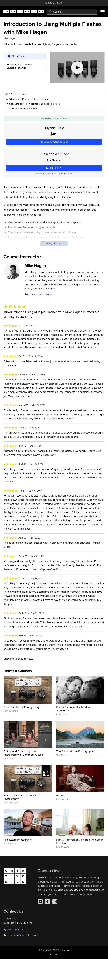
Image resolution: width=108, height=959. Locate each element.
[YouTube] (40, 901)
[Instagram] (55, 901)
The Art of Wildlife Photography (75, 751)
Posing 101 (62, 795)
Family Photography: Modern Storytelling (73, 708)
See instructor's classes (38, 294)
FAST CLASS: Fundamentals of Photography (22, 797)
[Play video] (77, 67)
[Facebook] (47, 901)
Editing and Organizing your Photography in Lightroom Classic (23, 753)
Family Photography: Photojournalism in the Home (79, 841)
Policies (54, 954)
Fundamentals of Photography (21, 707)
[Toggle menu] (102, 11)
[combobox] (72, 11)
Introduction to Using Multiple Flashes (19, 66)
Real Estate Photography (18, 840)
